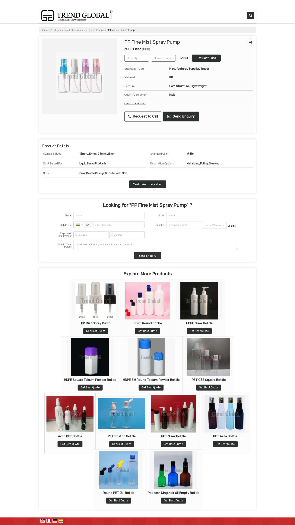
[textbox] (163, 58)
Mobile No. (65, 225)
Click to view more (135, 103)
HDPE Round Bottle (147, 323)
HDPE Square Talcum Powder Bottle (90, 380)
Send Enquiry (181, 116)
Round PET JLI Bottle (118, 493)
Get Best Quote (95, 331)
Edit (184, 58)
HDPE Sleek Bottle (199, 323)
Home (44, 30)
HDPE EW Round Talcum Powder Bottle (151, 380)
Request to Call (143, 116)
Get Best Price (206, 58)
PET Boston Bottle (121, 436)
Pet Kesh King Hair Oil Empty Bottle (173, 493)
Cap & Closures (72, 30)
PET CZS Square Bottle (209, 380)
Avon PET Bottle (70, 436)
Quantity (159, 225)
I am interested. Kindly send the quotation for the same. (155, 245)
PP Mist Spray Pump (95, 323)
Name (68, 215)
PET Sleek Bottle (173, 436)
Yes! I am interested (147, 184)
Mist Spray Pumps (94, 30)
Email (161, 215)
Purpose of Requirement (64, 234)
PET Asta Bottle (225, 436)
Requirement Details (64, 245)
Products (55, 30)
